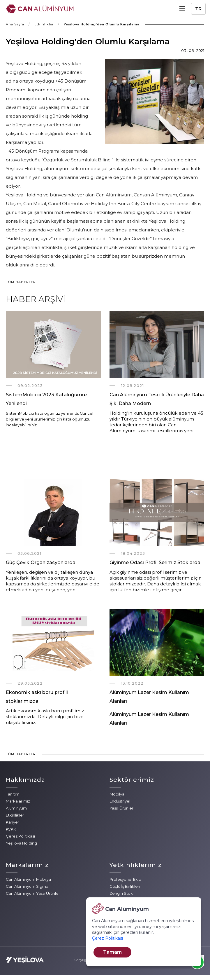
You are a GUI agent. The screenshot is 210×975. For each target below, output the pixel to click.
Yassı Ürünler (121, 808)
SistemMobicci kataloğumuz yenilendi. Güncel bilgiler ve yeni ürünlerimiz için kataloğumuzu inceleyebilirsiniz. (49, 419)
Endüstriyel (120, 801)
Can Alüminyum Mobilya (28, 879)
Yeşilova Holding (21, 843)
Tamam (112, 952)
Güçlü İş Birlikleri (125, 886)
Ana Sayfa (15, 24)
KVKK (11, 829)
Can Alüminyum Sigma (27, 886)
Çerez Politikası (20, 836)
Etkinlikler (44, 24)
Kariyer (12, 822)
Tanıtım (13, 794)
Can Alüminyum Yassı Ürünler (33, 893)
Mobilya (117, 794)
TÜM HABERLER (21, 282)
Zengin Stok (121, 893)
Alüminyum (16, 808)
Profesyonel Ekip (125, 879)
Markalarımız (18, 801)
